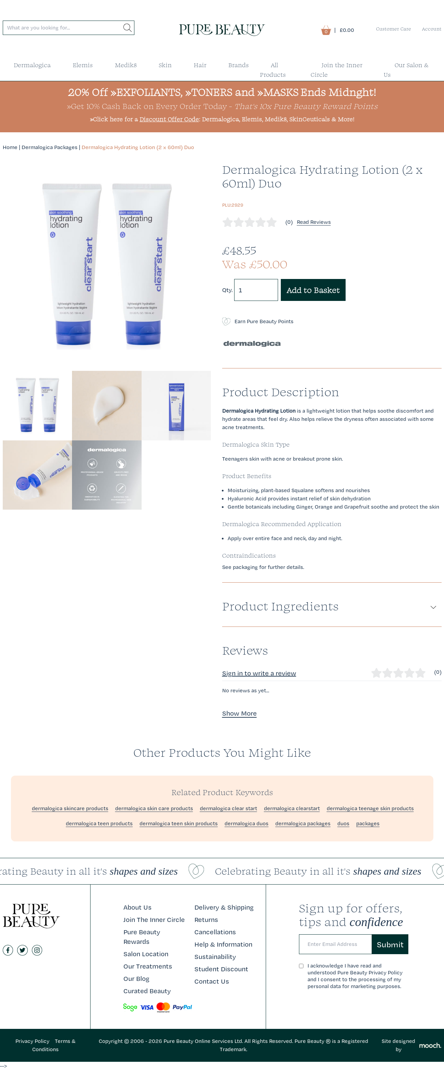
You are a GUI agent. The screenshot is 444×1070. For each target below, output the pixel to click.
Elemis (83, 65)
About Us (137, 907)
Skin (165, 65)
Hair (200, 65)
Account (432, 29)
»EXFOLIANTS (145, 92)
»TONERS (208, 92)
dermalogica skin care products (154, 808)
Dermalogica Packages (49, 147)
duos (343, 823)
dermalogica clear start (228, 808)
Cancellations (215, 931)
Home (10, 147)
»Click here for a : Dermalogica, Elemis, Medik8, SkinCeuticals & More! (222, 119)
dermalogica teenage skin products (370, 808)
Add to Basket (313, 289)
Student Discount (221, 968)
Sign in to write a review (259, 673)
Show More (239, 713)
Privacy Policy (32, 1041)
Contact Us (211, 981)
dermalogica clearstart (292, 808)
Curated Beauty (147, 990)
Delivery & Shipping (224, 907)
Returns (206, 919)
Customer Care (393, 29)
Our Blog (136, 978)
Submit (390, 944)
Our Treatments (147, 966)
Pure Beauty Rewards (141, 936)
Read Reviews (314, 222)
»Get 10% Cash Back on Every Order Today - (222, 105)
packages (368, 823)
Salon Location (145, 953)
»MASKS (277, 92)
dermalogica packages (303, 823)
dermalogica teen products (99, 823)
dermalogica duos (246, 823)
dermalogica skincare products (70, 808)
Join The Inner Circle (154, 919)
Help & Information (223, 944)
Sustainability (215, 956)
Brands (238, 65)
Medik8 (126, 65)
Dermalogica (32, 65)
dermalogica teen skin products (179, 823)
